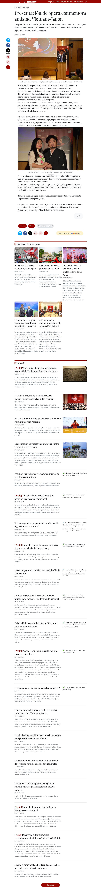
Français (63, 2)
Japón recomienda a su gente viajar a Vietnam (49, 267)
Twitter (8, 50)
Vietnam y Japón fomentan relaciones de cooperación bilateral (50, 322)
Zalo (8, 40)
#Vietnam (22, 226)
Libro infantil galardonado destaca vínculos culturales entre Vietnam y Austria (36, 711)
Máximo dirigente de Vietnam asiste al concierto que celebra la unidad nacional (34, 397)
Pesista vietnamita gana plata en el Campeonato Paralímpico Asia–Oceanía (38, 420)
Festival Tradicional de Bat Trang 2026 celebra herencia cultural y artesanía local (37, 866)
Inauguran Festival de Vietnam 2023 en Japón (25, 267)
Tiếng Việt (51, 2)
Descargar (50, 885)
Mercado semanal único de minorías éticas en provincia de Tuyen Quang (36, 547)
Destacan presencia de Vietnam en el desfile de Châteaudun (37, 572)
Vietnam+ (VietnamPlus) (30, 1)
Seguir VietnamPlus (64, 233)
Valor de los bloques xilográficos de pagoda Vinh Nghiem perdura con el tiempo (36, 369)
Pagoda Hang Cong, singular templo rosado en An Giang (36, 652)
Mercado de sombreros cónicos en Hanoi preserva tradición (35, 809)
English (57, 2)
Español (69, 2)
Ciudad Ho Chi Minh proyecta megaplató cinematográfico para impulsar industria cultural (34, 786)
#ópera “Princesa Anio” (45, 226)
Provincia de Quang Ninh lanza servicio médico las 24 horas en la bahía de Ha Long (38, 737)
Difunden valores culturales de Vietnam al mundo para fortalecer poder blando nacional (37, 597)
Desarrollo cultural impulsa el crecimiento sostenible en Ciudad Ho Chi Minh (37, 836)
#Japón (31, 226)
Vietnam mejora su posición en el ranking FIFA (37, 687)
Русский (80, 1)
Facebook (8, 45)
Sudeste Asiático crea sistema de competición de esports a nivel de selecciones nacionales (37, 762)
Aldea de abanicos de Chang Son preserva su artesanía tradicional (34, 497)
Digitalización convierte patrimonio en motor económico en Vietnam (37, 445)
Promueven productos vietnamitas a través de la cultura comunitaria (37, 475)
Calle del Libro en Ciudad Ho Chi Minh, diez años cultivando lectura (36, 625)
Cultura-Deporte (22, 7)
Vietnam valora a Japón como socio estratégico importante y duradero (25, 322)
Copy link (8, 62)
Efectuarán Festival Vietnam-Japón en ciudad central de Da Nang (72, 270)
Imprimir (8, 57)
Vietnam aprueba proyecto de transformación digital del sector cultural (37, 525)
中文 (75, 1)
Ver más (21, 363)
